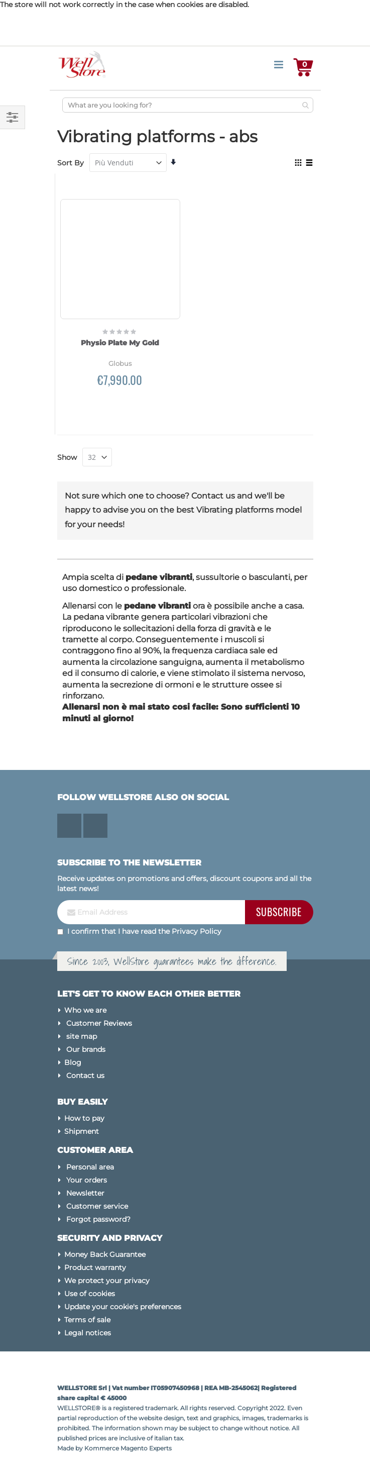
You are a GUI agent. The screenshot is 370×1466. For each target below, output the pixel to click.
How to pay (84, 1118)
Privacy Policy (196, 931)
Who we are (85, 1010)
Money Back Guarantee (105, 1254)
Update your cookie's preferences (122, 1306)
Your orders (86, 1180)
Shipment (81, 1131)
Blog (72, 1062)
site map (81, 1036)
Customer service (97, 1206)
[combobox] (187, 105)
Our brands (85, 1049)
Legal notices (87, 1332)
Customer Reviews (99, 1023)
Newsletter (85, 1193)
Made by (70, 1448)
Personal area (90, 1166)
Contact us (85, 1075)
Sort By (70, 162)
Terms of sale (87, 1319)
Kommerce (101, 1448)
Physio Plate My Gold (120, 342)
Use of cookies (89, 1293)
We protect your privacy (107, 1280)
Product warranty (95, 1267)
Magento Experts (146, 1448)
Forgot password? (98, 1219)
